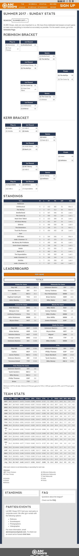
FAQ (54, 498)
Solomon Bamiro (14, 290)
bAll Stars (20, 236)
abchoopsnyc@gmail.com (16, 529)
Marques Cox (14, 309)
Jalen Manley (14, 299)
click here (26, 532)
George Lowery (14, 335)
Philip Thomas (51, 348)
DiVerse (20, 224)
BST (28, 287)
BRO (28, 299)
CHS (5, 442)
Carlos (14, 348)
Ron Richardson (50, 293)
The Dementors (20, 227)
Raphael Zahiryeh (14, 296)
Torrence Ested (14, 357)
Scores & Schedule (33, 5)
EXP (64, 318)
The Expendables (21, 254)
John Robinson (14, 315)
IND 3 (28, 293)
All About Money (20, 221)
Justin (14, 293)
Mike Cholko (51, 312)
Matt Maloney (14, 306)
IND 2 (28, 351)
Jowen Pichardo (50, 318)
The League (22, 5)
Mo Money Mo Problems (20, 242)
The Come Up (20, 215)
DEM (5, 399)
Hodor (21, 248)
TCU (28, 296)
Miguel (51, 332)
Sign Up (67, 6)
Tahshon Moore (14, 332)
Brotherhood (20, 212)
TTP (65, 335)
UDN (5, 408)
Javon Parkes (14, 351)
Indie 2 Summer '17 (20, 239)
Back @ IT (20, 251)
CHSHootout (20, 207)
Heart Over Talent (21, 218)
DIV (28, 290)
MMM (65, 293)
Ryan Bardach (51, 351)
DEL (5, 411)
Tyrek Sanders (51, 354)
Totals (39, 280)
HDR (64, 296)
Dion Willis (51, 315)
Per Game (39, 274)
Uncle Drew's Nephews (20, 245)
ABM (65, 332)
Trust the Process (21, 230)
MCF (28, 348)
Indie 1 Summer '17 (20, 263)
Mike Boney (51, 357)
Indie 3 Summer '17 (20, 257)
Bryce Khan (14, 318)
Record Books (53, 5)
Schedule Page (9, 30)
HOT (28, 318)
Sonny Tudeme (51, 290)
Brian (51, 335)
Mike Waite (51, 299)
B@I (64, 299)
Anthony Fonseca (14, 312)
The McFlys (20, 210)
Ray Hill (14, 287)
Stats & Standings (43, 5)
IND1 (6, 448)
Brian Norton (50, 296)
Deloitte (20, 260)
